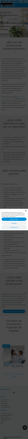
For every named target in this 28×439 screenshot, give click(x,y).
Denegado (14, 223)
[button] (25, 210)
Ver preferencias (14, 227)
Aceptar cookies (14, 219)
